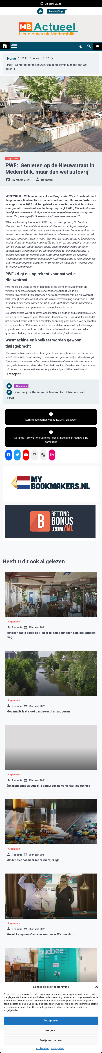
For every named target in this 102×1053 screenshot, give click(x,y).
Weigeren (51, 1030)
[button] (96, 987)
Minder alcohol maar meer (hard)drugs (32, 860)
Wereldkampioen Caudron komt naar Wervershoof (41, 934)
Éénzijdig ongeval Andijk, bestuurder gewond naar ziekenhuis (48, 785)
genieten (38, 392)
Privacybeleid (57, 1048)
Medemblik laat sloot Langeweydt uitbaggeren (38, 711)
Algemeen (12, 158)
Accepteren (51, 1020)
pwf (11, 398)
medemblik (56, 392)
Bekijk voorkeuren (51, 1040)
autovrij (22, 392)
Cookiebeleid (42, 1048)
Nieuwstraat (76, 392)
